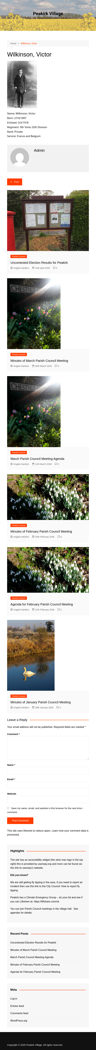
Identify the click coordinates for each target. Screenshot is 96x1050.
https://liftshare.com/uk (46, 901)
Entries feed (17, 1006)
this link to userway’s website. (26, 868)
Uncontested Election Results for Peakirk (39, 262)
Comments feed (19, 1013)
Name (11, 765)
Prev (14, 182)
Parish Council (18, 256)
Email (11, 779)
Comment (13, 734)
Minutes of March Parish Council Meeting (39, 360)
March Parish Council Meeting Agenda (37, 458)
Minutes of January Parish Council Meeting (40, 702)
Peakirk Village (48, 13)
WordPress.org (18, 1020)
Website (11, 793)
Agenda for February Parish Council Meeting (41, 604)
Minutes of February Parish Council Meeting (41, 531)
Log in (13, 998)
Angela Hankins (19, 268)
